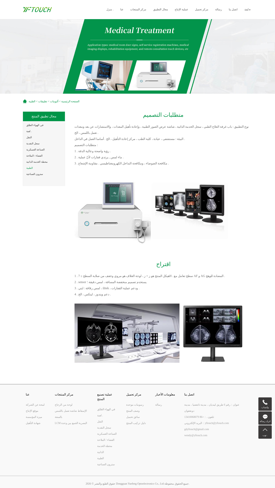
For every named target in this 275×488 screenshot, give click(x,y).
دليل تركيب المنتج (136, 423)
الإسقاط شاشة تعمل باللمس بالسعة (71, 413)
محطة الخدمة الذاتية (37, 161)
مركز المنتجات (138, 9)
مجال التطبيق (160, 9)
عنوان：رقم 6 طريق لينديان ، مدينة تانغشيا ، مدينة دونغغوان (211, 407)
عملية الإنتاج (181, 9)
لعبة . (29, 131)
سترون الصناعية (34, 174)
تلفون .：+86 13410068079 (199, 417)
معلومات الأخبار (165, 394)
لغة (247, 9)
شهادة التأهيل (33, 423)
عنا (121, 9)
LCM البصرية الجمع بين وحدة (71, 423)
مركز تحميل (202, 9)
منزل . (109, 9)
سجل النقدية (33, 143)
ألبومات (54, 101)
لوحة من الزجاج (63, 404)
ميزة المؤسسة (34, 417)
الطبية (29, 167)
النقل (29, 137)
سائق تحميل (133, 417)
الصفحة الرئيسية (70, 101)
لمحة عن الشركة (35, 404)
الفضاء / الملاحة (34, 155)
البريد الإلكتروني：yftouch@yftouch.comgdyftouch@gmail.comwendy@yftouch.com (206, 429)
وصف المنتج (133, 410)
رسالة (218, 9)
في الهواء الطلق (34, 125)
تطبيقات (42, 101)
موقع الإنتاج (32, 410)
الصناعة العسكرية (35, 149)
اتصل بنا (233, 9)
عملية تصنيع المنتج (104, 397)
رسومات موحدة (135, 404)
